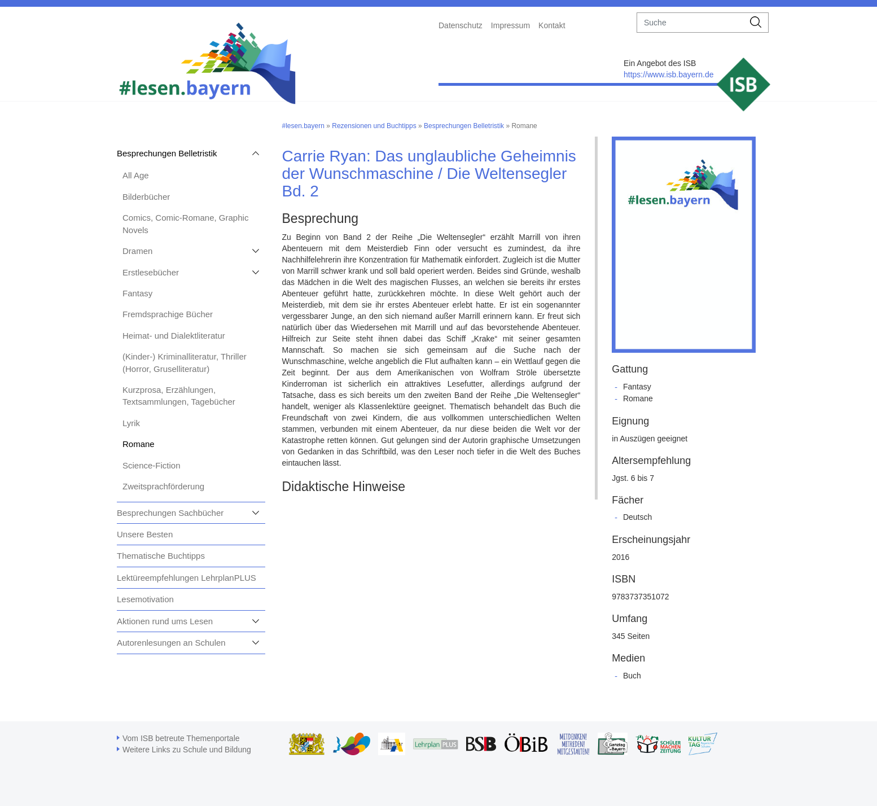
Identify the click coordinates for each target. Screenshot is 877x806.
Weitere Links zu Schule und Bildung (186, 749)
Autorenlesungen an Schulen (171, 642)
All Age (135, 175)
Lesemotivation (145, 599)
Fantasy (137, 293)
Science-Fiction (151, 465)
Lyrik (131, 423)
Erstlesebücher (150, 272)
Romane (138, 444)
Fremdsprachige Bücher (167, 314)
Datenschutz (460, 25)
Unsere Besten (145, 534)
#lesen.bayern (303, 126)
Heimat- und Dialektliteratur (173, 335)
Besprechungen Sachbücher (170, 513)
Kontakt (551, 25)
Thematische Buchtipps (161, 555)
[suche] (690, 22)
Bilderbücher (146, 197)
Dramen (137, 251)
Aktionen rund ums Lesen (165, 621)
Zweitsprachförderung (163, 486)
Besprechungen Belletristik (167, 153)
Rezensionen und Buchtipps (374, 126)
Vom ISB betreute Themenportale (181, 738)
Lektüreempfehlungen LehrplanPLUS (186, 577)
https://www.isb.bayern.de (669, 74)
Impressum (510, 25)
